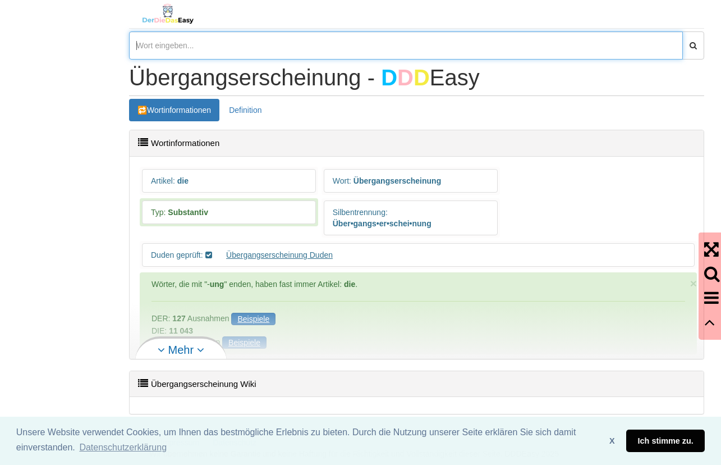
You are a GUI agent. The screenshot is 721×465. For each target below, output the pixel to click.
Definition (245, 110)
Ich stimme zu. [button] (666, 440)
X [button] (612, 440)
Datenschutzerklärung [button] (123, 447)
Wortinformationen (179, 110)
